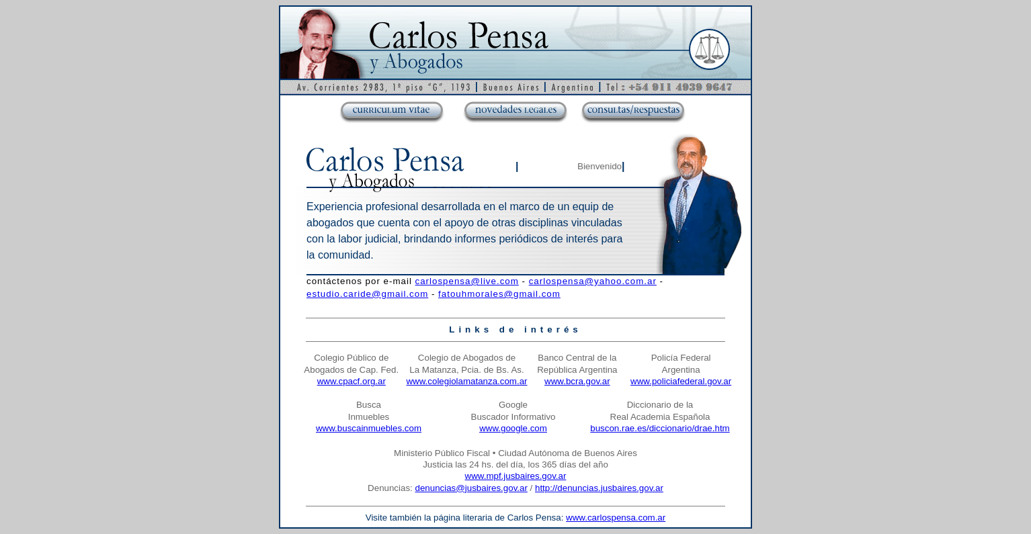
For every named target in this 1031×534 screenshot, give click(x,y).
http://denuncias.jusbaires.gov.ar (599, 488)
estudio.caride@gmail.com (367, 294)
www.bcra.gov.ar (577, 381)
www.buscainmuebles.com (368, 428)
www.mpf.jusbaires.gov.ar (516, 476)
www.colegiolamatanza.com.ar (466, 381)
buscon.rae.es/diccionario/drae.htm (659, 428)
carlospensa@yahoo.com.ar (593, 281)
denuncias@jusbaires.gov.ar (471, 488)
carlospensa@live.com (467, 281)
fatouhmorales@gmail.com (499, 294)
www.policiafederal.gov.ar (680, 381)
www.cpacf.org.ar (351, 381)
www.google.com (513, 428)
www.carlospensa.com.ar (615, 518)
